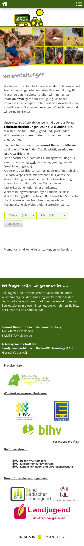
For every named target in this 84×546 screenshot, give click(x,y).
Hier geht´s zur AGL (14, 353)
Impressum (27, 537)
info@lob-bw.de (14, 99)
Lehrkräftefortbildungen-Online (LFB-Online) (35, 127)
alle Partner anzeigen (66, 442)
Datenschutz (55, 537)
